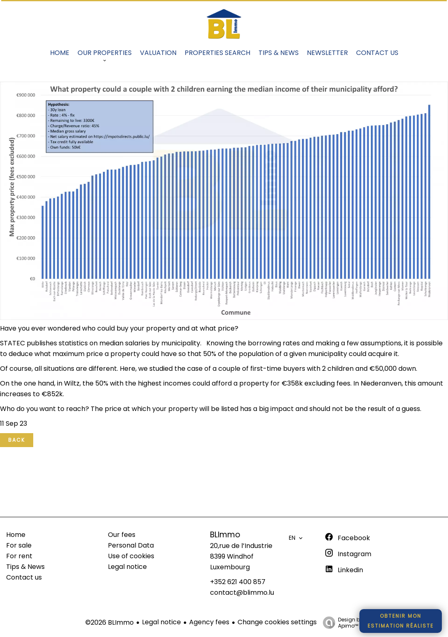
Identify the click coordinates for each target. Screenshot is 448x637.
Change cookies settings (277, 622)
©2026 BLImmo (109, 622)
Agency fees (209, 622)
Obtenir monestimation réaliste (401, 620)
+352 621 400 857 (237, 582)
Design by (341, 622)
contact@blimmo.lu (242, 592)
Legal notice (161, 622)
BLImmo (225, 534)
